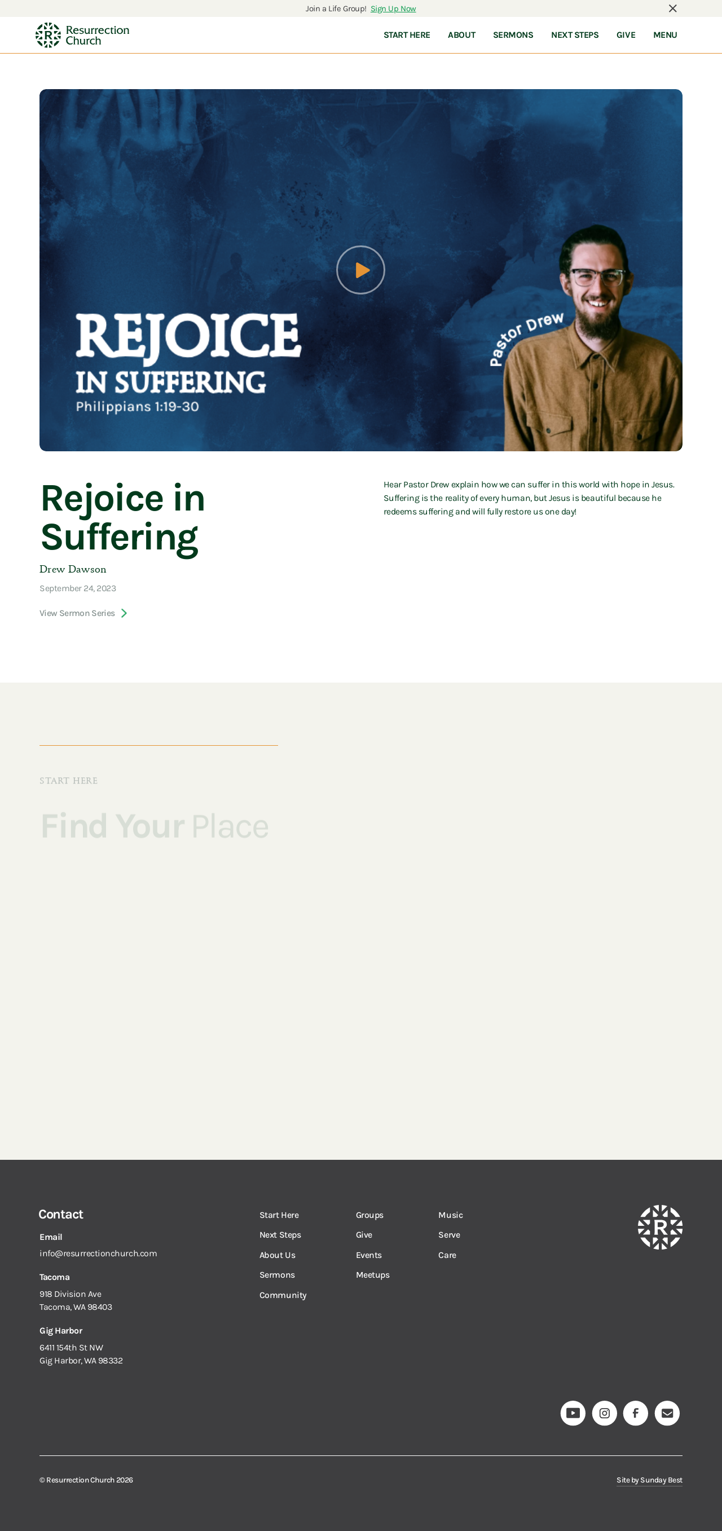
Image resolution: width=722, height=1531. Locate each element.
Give (364, 1234)
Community (283, 1295)
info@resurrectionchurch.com (98, 1253)
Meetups (373, 1274)
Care (447, 1255)
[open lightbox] (361, 270)
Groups (370, 1214)
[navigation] (82, 35)
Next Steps (280, 1234)
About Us (277, 1255)
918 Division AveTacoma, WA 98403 (75, 1300)
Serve (449, 1234)
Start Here (278, 1214)
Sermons (277, 1274)
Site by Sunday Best (650, 1479)
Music (450, 1214)
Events (369, 1255)
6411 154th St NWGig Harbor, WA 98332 (81, 1354)
